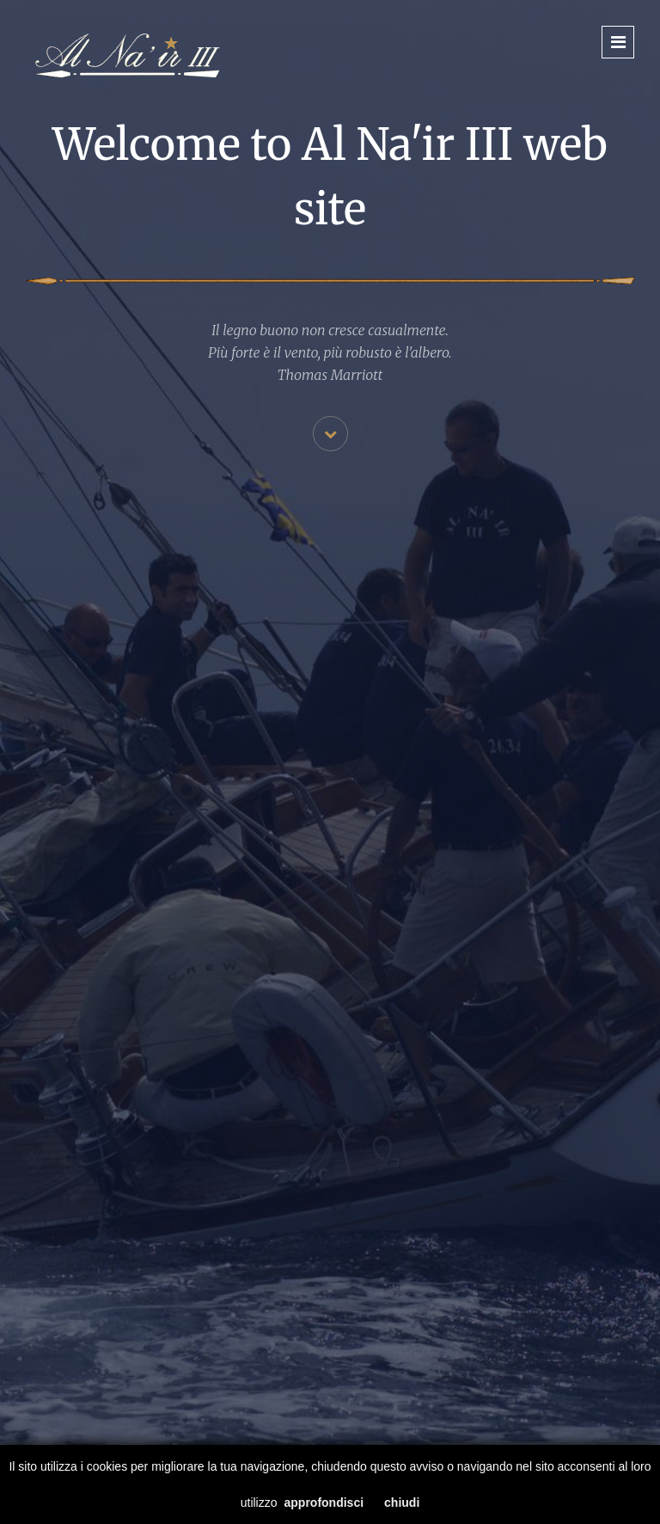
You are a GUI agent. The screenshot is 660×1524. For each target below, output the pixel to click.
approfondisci (324, 1502)
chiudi (401, 1502)
